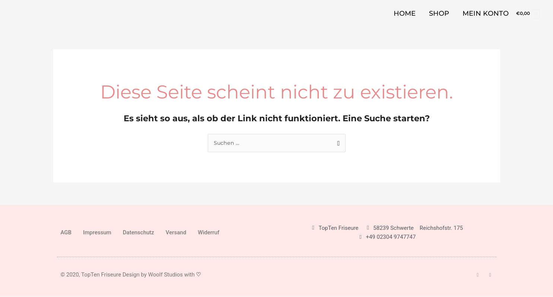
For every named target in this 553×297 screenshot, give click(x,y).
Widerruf (208, 233)
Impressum (97, 233)
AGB (66, 233)
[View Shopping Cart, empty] (527, 13)
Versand (176, 233)
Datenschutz (138, 233)
